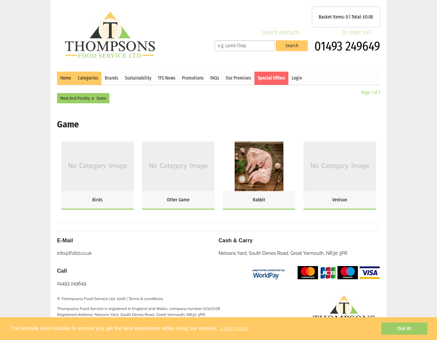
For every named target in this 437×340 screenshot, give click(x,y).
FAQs (214, 78)
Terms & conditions (145, 298)
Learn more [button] (234, 328)
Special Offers (271, 78)
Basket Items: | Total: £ (346, 17)
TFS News (166, 78)
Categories (88, 78)
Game (101, 98)
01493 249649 (347, 46)
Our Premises (238, 78)
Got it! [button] (404, 328)
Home (65, 78)
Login (297, 78)
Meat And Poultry (75, 98)
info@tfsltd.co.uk (74, 253)
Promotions (193, 78)
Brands (111, 78)
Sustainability (138, 78)
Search (291, 46)
